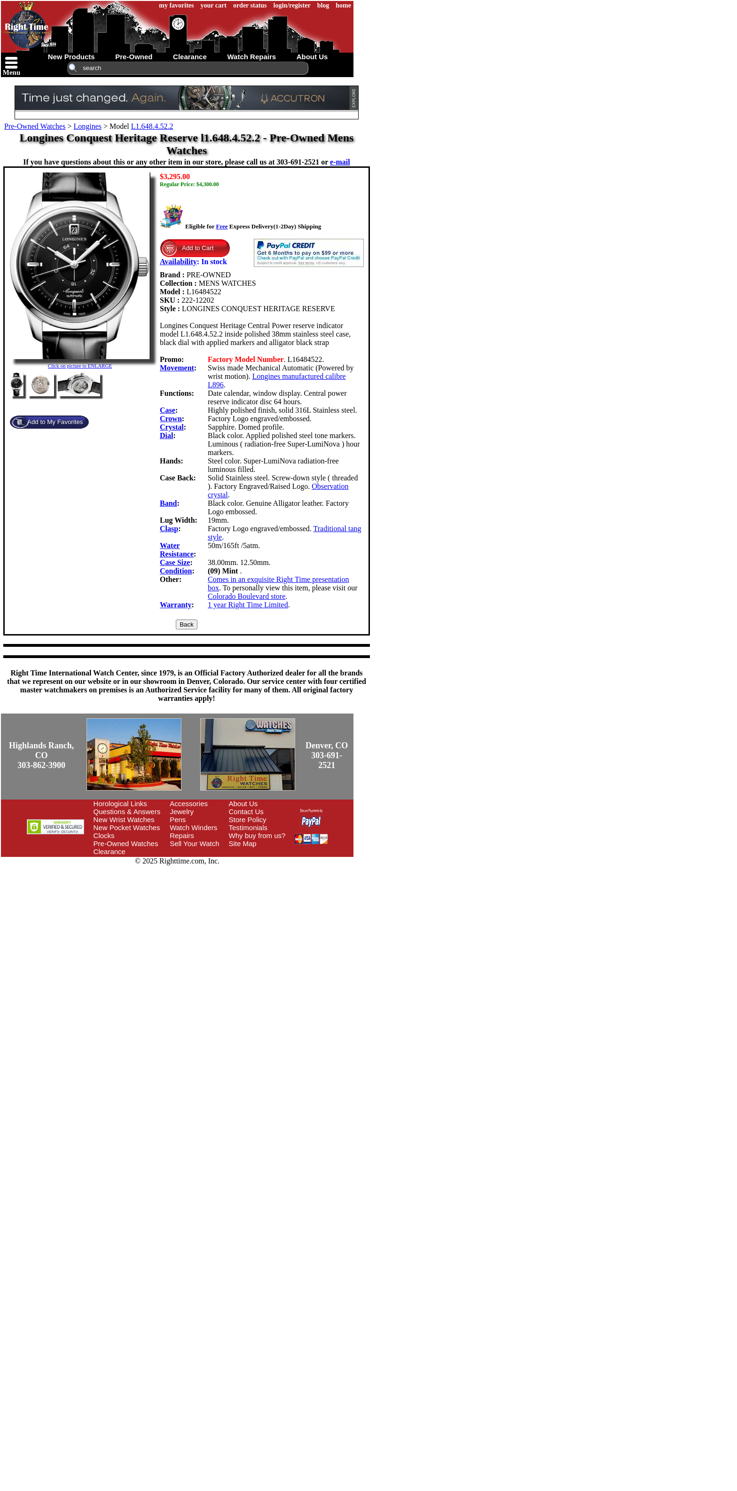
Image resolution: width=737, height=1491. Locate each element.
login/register (292, 5)
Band (168, 503)
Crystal (172, 427)
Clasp (169, 529)
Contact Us (246, 812)
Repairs (182, 836)
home (343, 5)
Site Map (243, 844)
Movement (177, 368)
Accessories (189, 804)
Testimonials (248, 828)
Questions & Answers (127, 812)
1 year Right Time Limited (248, 605)
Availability (178, 262)
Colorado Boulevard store (246, 596)
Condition (176, 571)
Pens (178, 820)
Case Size (175, 562)
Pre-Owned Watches (34, 126)
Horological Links (120, 804)
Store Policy (248, 820)
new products (71, 57)
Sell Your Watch (194, 844)
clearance (190, 57)
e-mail (340, 162)
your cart (214, 5)
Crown (171, 419)
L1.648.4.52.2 (152, 126)
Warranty (176, 605)
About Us (243, 804)
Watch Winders (193, 828)
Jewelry (182, 812)
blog (323, 5)
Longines (87, 126)
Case (167, 410)
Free (221, 226)
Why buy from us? (257, 836)
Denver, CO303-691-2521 (327, 755)
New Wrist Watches (124, 820)
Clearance (109, 851)
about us (312, 57)
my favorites (176, 5)
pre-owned (133, 57)
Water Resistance (177, 549)
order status (250, 5)
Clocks (104, 836)
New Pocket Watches (127, 828)
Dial (166, 435)
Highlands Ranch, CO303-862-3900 (41, 755)
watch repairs (251, 57)
